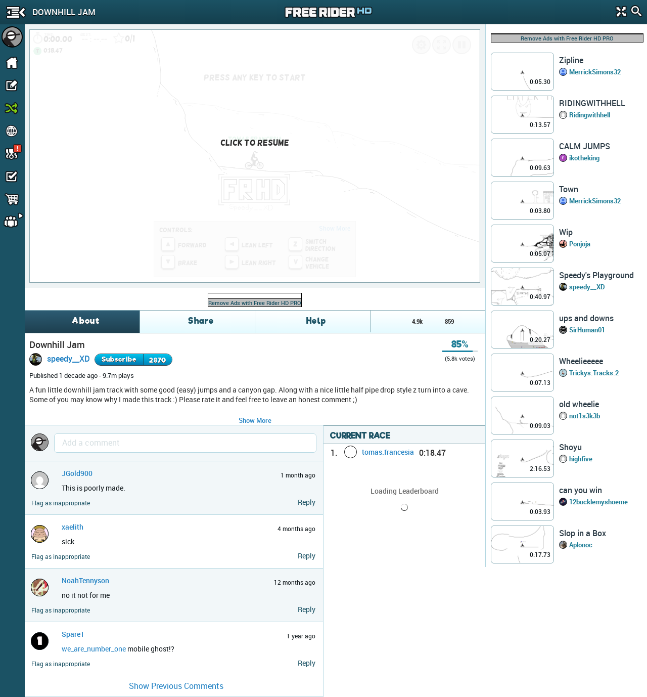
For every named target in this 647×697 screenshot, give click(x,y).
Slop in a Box (582, 533)
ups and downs (586, 318)
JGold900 (77, 473)
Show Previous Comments (176, 685)
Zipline (571, 60)
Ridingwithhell (589, 115)
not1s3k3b (584, 416)
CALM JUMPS (584, 146)
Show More (255, 420)
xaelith (72, 527)
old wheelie (579, 404)
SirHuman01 (587, 330)
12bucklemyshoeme (598, 502)
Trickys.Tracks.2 (594, 373)
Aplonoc (580, 545)
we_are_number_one (94, 649)
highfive (580, 459)
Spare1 (73, 634)
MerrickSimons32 (595, 72)
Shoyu (570, 447)
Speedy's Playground (596, 275)
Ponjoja (579, 244)
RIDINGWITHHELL (592, 103)
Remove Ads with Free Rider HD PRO (254, 303)
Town (568, 189)
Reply (306, 502)
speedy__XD (68, 358)
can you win (580, 490)
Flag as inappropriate (60, 503)
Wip (566, 232)
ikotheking (584, 158)
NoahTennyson (85, 580)
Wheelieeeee (581, 361)
